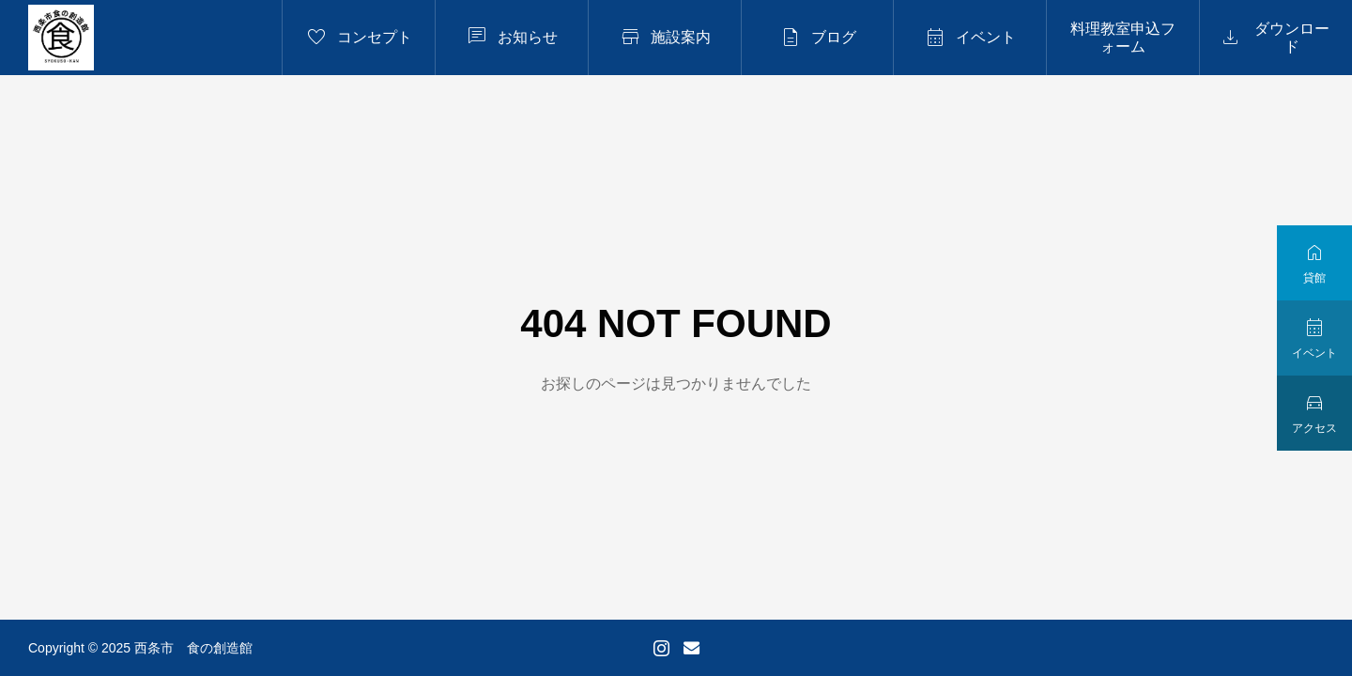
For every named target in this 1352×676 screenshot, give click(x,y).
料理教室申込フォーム (1122, 37)
